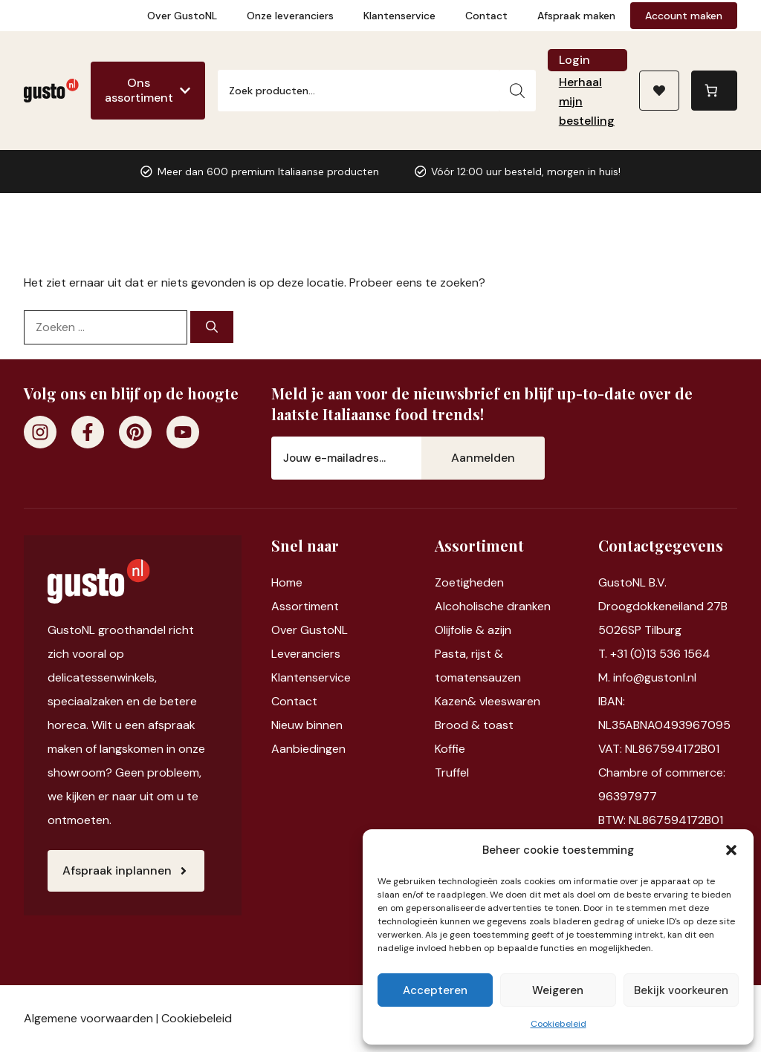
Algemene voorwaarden (88, 1018)
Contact (486, 15)
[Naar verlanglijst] (659, 91)
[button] (731, 850)
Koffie (450, 749)
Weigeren (557, 990)
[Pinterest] (135, 432)
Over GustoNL (182, 15)
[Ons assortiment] (148, 91)
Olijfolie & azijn (473, 630)
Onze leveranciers (290, 15)
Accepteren (435, 990)
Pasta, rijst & (469, 653)
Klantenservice (399, 15)
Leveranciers (305, 653)
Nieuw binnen (307, 725)
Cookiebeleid (558, 1024)
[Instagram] (40, 432)
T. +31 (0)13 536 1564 (654, 653)
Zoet (448, 582)
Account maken (683, 15)
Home (286, 582)
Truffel (452, 772)
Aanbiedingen (308, 749)
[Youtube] (182, 432)
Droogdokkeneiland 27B (663, 606)
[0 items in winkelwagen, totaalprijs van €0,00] (714, 91)
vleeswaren (509, 701)
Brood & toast (474, 725)
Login (574, 60)
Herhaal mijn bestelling (587, 101)
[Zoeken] (517, 90)
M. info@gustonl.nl (647, 677)
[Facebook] (87, 432)
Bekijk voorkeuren (681, 990)
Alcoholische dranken (493, 606)
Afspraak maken (576, 15)
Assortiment (305, 606)
